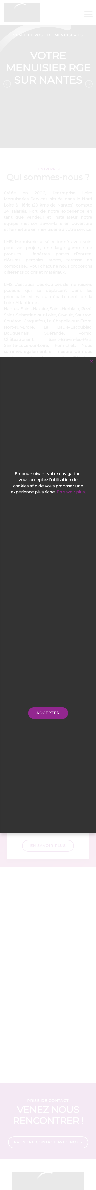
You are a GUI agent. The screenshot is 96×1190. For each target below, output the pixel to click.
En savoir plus (71, 492)
